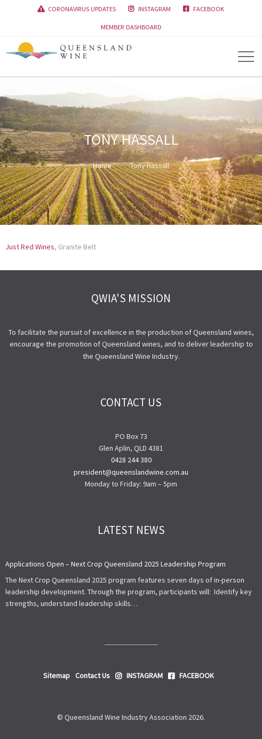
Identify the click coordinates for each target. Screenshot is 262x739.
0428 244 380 (131, 460)
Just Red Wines (29, 246)
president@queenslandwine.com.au (131, 472)
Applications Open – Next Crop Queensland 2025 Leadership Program (115, 564)
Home (102, 165)
